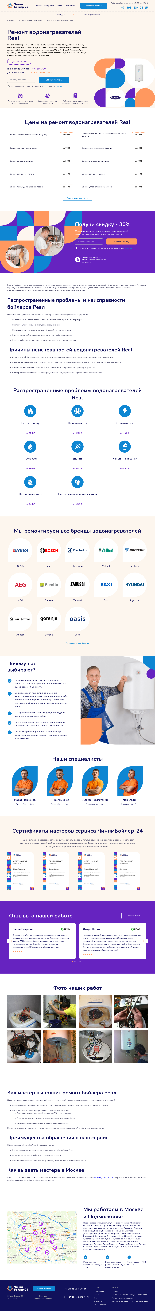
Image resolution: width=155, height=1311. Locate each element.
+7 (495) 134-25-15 (134, 8)
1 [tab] (72, 961)
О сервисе (49, 5)
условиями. (61, 86)
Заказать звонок (94, 5)
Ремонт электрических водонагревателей (129, 1294)
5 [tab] (82, 961)
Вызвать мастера (44, 1289)
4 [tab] (80, 961)
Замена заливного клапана (22, 174)
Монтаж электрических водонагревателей (130, 1301)
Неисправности (91, 14)
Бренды (60, 14)
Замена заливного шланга (93, 174)
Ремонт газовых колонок (122, 1298)
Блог (96, 1298)
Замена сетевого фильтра (21, 161)
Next (145, 941)
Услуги (39, 5)
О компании (99, 1291)
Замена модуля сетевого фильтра (97, 148)
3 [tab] (77, 961)
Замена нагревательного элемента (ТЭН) (28, 134)
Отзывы (59, 5)
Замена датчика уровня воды (23, 148)
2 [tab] (75, 961)
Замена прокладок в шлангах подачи (26, 187)
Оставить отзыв (133, 915)
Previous (9, 941)
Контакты (70, 5)
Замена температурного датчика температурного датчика (104, 134)
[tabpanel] (42, 941)
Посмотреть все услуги (77, 198)
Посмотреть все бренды (77, 643)
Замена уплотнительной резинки (97, 187)
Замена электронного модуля (95, 161)
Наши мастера (100, 1305)
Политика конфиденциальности (43, 1297)
